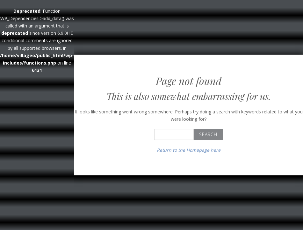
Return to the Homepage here (188, 150)
